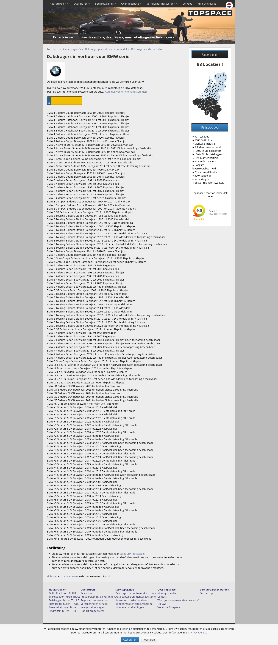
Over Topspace (131, 3)
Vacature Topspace (168, 607)
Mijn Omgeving (207, 3)
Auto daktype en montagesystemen (126, 91)
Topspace (52, 49)
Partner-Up (206, 593)
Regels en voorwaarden (95, 600)
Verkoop (187, 3)
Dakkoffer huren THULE (63, 593)
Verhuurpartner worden (162, 3)
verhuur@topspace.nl (132, 553)
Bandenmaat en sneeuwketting (133, 603)
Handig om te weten (93, 611)
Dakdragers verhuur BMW (146, 49)
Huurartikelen (59, 3)
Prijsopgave (210, 127)
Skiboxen (52, 576)
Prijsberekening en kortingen (98, 596)
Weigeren (149, 639)
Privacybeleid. (198, 632)
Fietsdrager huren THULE (64, 603)
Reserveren (210, 54)
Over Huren (82, 3)
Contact (161, 596)
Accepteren (130, 639)
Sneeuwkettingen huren (63, 607)
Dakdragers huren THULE (64, 600)
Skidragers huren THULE (63, 611)
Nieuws (161, 603)
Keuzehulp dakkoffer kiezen (131, 600)
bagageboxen (70, 576)
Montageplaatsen (167, 593)
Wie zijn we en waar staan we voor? (178, 600)
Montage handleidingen (129, 607)
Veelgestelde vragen (93, 607)
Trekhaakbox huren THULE (64, 596)
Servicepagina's (105, 3)
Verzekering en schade (94, 603)
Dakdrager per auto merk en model (106, 49)
